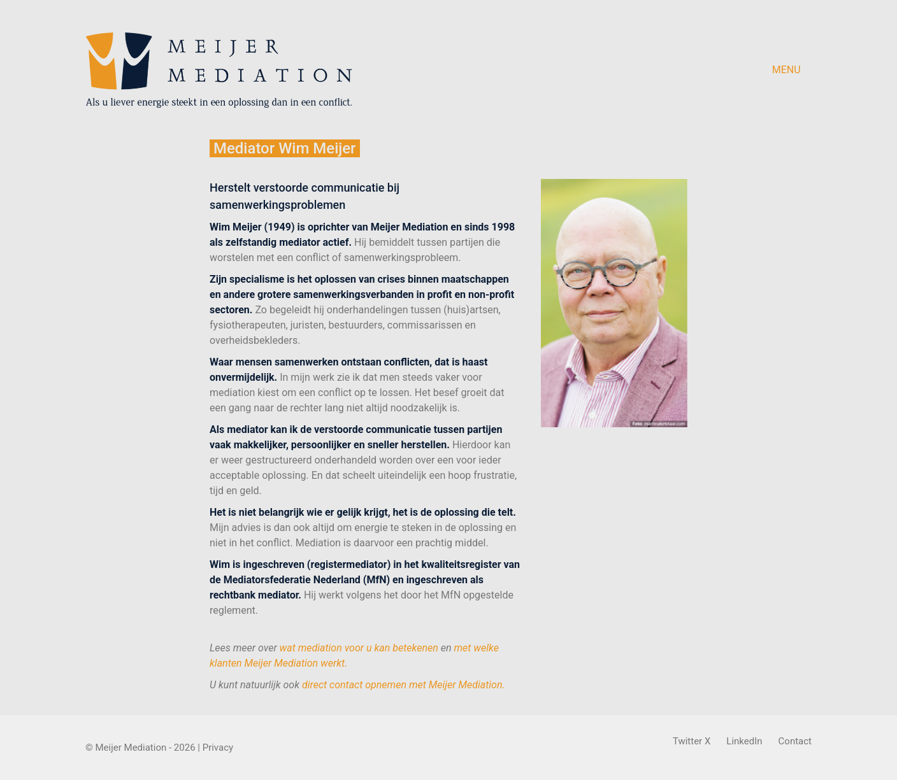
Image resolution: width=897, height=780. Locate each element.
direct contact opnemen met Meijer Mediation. (403, 685)
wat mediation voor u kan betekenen (359, 648)
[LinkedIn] (744, 741)
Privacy (218, 747)
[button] (792, 70)
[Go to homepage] (218, 70)
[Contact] (795, 741)
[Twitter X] (691, 741)
